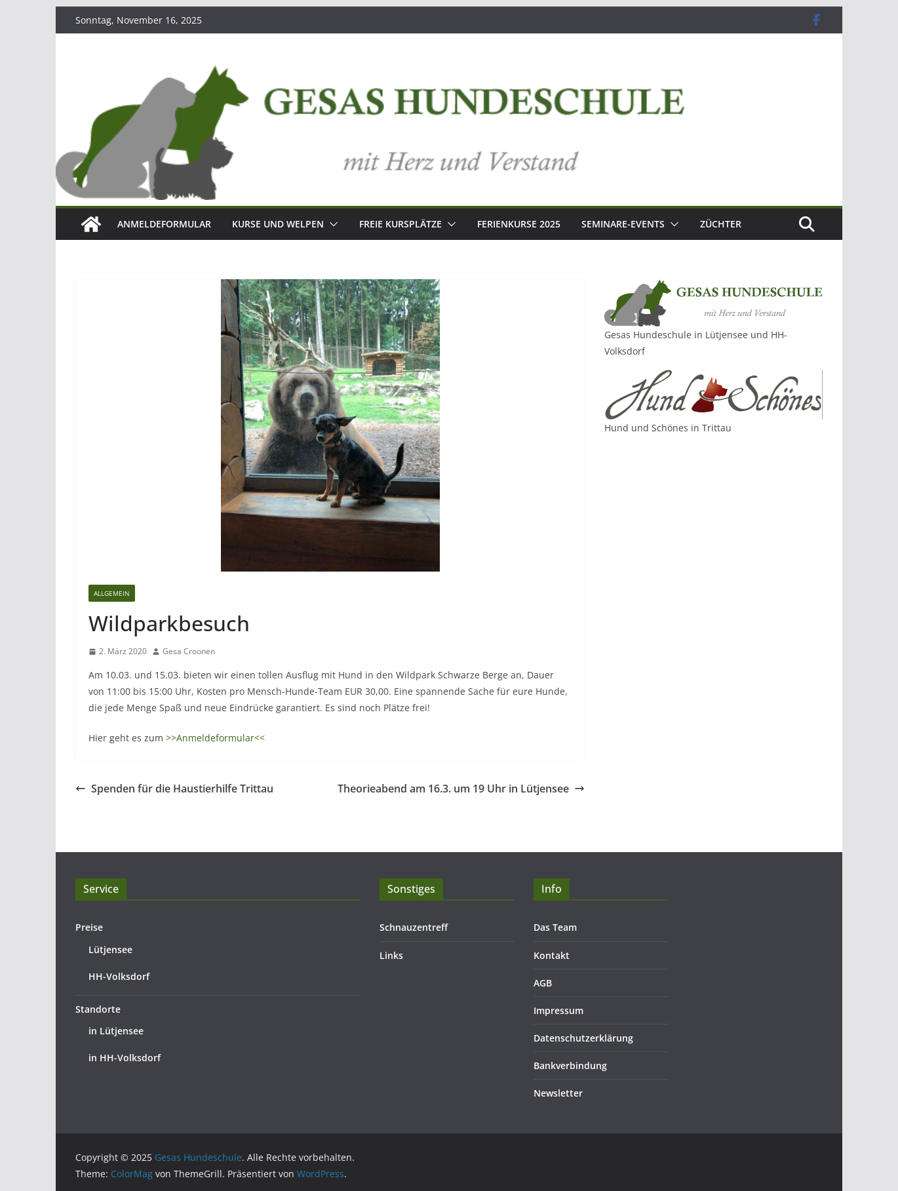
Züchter (720, 224)
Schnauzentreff (414, 927)
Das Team (555, 927)
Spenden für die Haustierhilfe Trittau (174, 788)
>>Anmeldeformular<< (215, 738)
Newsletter (558, 1093)
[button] (331, 224)
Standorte (98, 1009)
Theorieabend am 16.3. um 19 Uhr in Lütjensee (461, 788)
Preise (89, 927)
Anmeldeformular (164, 224)
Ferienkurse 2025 (518, 224)
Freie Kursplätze (400, 224)
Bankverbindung (570, 1065)
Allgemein (112, 593)
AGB (543, 983)
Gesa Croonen (189, 651)
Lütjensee (110, 949)
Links (391, 955)
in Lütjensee (116, 1031)
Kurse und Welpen (278, 224)
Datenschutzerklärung (583, 1038)
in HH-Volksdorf (124, 1057)
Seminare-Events (623, 224)
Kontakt (552, 955)
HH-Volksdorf (118, 976)
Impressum (558, 1010)
